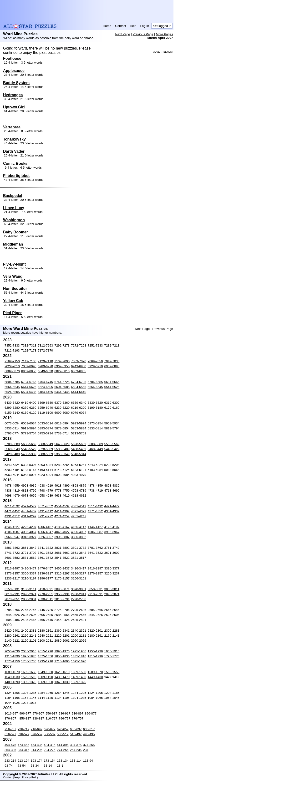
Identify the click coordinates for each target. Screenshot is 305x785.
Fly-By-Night (14, 264)
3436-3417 (78, 568)
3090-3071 (62, 589)
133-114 (76, 760)
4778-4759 (62, 490)
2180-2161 (95, 635)
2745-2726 (45, 610)
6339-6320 (95, 402)
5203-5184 (12, 470)
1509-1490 (45, 677)
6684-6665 (112, 382)
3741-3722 (12, 552)
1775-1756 (12, 661)
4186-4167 (62, 527)
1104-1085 (78, 697)
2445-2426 (62, 620)
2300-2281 (112, 630)
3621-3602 (112, 552)
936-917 (64, 713)
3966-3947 (12, 537)
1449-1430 (95, 677)
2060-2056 (78, 640)
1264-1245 (62, 692)
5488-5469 (78, 449)
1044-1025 (12, 702)
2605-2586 (45, 615)
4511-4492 (95, 506)
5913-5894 (28, 428)
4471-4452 (12, 511)
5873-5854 (62, 428)
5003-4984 (62, 475)
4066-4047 (45, 532)
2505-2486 (12, 620)
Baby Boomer (15, 232)
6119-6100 (45, 412)
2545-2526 (95, 615)
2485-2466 (28, 620)
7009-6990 (28, 366)
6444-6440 (78, 392)
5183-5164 (28, 470)
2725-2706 (62, 610)
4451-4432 (28, 511)
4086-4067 (28, 532)
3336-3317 (45, 573)
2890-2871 (112, 594)
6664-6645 (12, 387)
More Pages (164, 34)
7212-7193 (12, 350)
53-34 (35, 765)
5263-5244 (78, 465)
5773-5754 (28, 433)
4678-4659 (28, 495)
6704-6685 (95, 382)
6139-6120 (28, 412)
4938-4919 (45, 485)
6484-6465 (45, 392)
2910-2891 (95, 594)
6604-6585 (62, 387)
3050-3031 (95, 589)
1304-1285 (28, 692)
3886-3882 (78, 537)
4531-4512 (78, 506)
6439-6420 (12, 402)
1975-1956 (78, 651)
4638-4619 (62, 495)
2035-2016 (28, 651)
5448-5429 (112, 449)
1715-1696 (62, 661)
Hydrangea (13, 95)
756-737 (10, 729)
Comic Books (15, 163)
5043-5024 (28, 475)
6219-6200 (78, 407)
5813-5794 (112, 428)
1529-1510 (28, 677)
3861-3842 (28, 547)
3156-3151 (78, 578)
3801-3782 (78, 547)
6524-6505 (12, 392)
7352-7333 (12, 345)
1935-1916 (112, 651)
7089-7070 (78, 361)
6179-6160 (112, 407)
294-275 (50, 750)
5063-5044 (12, 475)
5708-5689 (12, 444)
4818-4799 (28, 490)
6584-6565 (78, 387)
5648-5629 (62, 444)
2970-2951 (45, 594)
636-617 (89, 729)
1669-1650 (28, 672)
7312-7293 (45, 345)
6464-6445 (62, 392)
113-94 (88, 760)
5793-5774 (12, 433)
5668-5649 (45, 444)
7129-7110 (45, 361)
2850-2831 (28, 599)
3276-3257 (95, 573)
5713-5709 (78, 433)
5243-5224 (95, 465)
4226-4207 (28, 527)
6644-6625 (28, 387)
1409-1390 (12, 682)
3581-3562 (28, 557)
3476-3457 (45, 568)
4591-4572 (28, 506)
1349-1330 (62, 682)
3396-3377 (112, 568)
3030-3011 (112, 589)
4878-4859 (95, 485)
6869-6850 (28, 371)
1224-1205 (95, 692)
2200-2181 (78, 635)
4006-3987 (95, 532)
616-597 (10, 734)
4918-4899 (62, 485)
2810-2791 (62, 599)
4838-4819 (12, 490)
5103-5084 (95, 470)
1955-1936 (95, 651)
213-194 (23, 760)
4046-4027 (62, 532)
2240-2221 (45, 635)
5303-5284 (45, 465)
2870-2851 (12, 599)
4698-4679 (12, 495)
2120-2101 (28, 640)
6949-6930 (78, 366)
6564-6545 (95, 387)
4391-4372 (78, 511)
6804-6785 (12, 382)
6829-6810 (62, 371)
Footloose (12, 58)
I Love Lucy (13, 208)
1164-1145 (28, 697)
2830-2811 (45, 599)
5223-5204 (112, 465)
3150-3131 (12, 589)
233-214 (10, 760)
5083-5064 (112, 470)
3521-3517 (78, 557)
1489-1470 (62, 677)
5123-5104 (78, 470)
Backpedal (12, 196)
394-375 (76, 745)
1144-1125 (45, 697)
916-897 (77, 713)
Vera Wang (12, 276)
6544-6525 (112, 387)
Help (133, 26)
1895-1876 (28, 656)
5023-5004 (45, 475)
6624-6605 (45, 387)
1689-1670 (12, 672)
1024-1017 (28, 702)
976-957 (38, 713)
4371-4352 (95, 511)
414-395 (63, 745)
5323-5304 (28, 465)
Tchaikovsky (14, 139)
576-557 (36, 734)
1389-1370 (28, 682)
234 (85, 750)
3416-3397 (95, 568)
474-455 (23, 745)
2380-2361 (45, 630)
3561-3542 (45, 557)
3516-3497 (12, 568)
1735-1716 (45, 661)
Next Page (122, 34)
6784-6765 (28, 382)
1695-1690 (78, 661)
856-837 (25, 718)
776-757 (77, 718)
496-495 (89, 734)
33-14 (48, 765)
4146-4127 (95, 527)
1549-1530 (12, 677)
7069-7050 (95, 361)
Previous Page (143, 34)
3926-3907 (45, 537)
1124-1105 (62, 697)
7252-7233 (95, 345)
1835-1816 (78, 656)
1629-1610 (62, 672)
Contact (120, 26)
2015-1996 (45, 651)
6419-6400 (28, 402)
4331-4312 (12, 516)
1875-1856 (45, 656)
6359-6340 (78, 402)
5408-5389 (28, 454)
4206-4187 (45, 527)
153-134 (63, 760)
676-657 (63, 729)
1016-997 (11, 713)
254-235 (76, 750)
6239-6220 (62, 407)
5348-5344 (78, 454)
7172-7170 (45, 350)
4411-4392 (62, 511)
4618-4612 (78, 495)
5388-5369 (45, 454)
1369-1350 (45, 682)
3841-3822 (45, 547)
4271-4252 (62, 516)
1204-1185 (112, 692)
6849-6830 (45, 371)
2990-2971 (28, 594)
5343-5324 (12, 465)
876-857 (10, 718)
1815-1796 (95, 656)
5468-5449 (95, 449)
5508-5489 (62, 449)
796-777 (64, 718)
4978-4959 (12, 485)
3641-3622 (95, 552)
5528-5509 (45, 449)
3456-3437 (62, 568)
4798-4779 (45, 490)
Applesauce (14, 71)
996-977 (25, 713)
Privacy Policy (30, 777)
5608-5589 (95, 444)
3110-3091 (45, 589)
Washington (14, 220)
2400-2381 (28, 630)
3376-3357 (12, 573)
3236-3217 (12, 578)
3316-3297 (62, 573)
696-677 (50, 729)
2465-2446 (45, 620)
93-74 (9, 765)
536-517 (63, 734)
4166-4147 (78, 527)
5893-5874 (45, 428)
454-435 (36, 745)
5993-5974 (78, 423)
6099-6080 (62, 412)
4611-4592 (12, 506)
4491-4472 (112, 506)
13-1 (60, 765)
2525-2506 (112, 615)
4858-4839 (112, 485)
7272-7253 (78, 345)
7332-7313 (28, 345)
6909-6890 (112, 366)
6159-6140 (12, 412)
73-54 (22, 765)
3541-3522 (62, 557)
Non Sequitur (15, 289)
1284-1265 (45, 692)
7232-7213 (112, 345)
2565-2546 (78, 615)
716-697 (36, 729)
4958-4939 (28, 485)
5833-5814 (95, 428)
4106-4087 (12, 532)
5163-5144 (45, 470)
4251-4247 (78, 516)
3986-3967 (112, 532)
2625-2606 (28, 615)
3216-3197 (28, 578)
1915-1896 (12, 656)
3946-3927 (28, 537)
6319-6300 (112, 402)
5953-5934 (112, 423)
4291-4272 (45, 516)
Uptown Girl (14, 107)
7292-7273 (62, 345)
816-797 (51, 718)
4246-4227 (12, 527)
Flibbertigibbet (16, 176)
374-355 (89, 745)
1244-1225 (78, 692)
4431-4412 (45, 511)
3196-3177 (45, 578)
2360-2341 (62, 630)
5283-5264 (62, 465)
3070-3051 (78, 589)
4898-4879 (78, 485)
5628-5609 (78, 444)
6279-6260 (28, 407)
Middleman (13, 244)
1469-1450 (78, 677)
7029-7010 (12, 366)
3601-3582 (12, 557)
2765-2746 (28, 610)
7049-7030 (112, 361)
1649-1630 (45, 672)
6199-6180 (95, 407)
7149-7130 (28, 361)
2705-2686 (78, 610)
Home (107, 26)
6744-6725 (62, 382)
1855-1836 (62, 656)
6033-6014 (45, 423)
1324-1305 (12, 692)
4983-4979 (78, 475)
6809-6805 (78, 371)
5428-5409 (12, 454)
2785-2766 (12, 610)
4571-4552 (45, 506)
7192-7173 (28, 350)
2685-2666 (95, 610)
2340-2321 (78, 630)
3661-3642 (78, 552)
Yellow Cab (13, 301)
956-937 (51, 713)
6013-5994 (62, 423)
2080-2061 (62, 640)
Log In (144, 26)
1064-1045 (112, 697)
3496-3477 (28, 568)
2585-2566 (62, 615)
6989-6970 (45, 366)
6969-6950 (62, 366)
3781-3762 (95, 547)
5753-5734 (45, 433)
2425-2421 (78, 620)
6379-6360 (62, 402)
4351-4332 (112, 511)
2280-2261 (12, 635)
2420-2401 (12, 630)
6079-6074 (78, 412)
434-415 (50, 745)
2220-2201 (62, 635)
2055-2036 (12, 651)
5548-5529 (28, 449)
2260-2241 (28, 635)
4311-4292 (28, 516)
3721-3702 (28, 552)
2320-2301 (95, 630)
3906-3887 (62, 537)
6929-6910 (95, 366)
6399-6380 (45, 402)
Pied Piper (12, 313)
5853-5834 (78, 428)
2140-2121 (12, 640)
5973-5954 (95, 423)
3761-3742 (112, 547)
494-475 (10, 745)
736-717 (23, 729)
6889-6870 (12, 371)
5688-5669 (28, 444)
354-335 (10, 750)
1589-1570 (95, 672)
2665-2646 (112, 610)
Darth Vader (14, 151)
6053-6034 (28, 423)
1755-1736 (28, 661)
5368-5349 (62, 454)
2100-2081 (45, 640)
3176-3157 (62, 578)
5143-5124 (62, 470)
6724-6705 (78, 382)
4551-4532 (62, 506)
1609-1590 (78, 672)
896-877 (91, 713)
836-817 (38, 718)
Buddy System (16, 83)
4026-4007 (78, 532)
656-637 (76, 729)
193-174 (36, 760)
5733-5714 (62, 433)
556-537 (50, 734)
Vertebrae (11, 127)
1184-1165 (12, 697)
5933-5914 (12, 428)
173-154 (50, 760)
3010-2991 (12, 594)
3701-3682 (45, 552)
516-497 (76, 734)
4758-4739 (78, 490)
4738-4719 (95, 490)
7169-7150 (12, 361)
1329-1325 (78, 682)
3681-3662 (62, 552)
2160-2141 (112, 635)
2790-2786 (78, 599)
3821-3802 (62, 547)
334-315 (23, 750)
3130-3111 (28, 589)
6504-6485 (28, 392)
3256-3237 (112, 573)
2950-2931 (62, 594)
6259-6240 (45, 407)
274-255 (63, 750)
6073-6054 (12, 423)
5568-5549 (12, 449)
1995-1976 (62, 651)
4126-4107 (112, 527)
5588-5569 (112, 444)
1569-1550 (112, 672)
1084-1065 (95, 697)
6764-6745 (45, 382)
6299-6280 (12, 407)
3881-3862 (12, 547)
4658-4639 (45, 495)
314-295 (36, 750)
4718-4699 (112, 490)
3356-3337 (28, 573)
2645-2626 (12, 615)
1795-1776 (112, 656)
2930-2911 (78, 594)
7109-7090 (62, 361)
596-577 (23, 734)
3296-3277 (78, 573)
